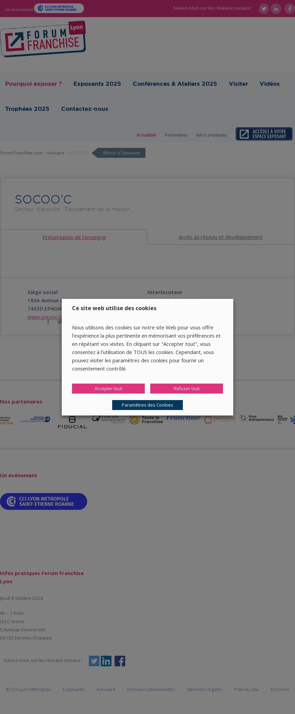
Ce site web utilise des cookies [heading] (114, 308)
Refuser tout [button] (187, 388)
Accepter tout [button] (108, 388)
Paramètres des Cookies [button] (147, 405)
